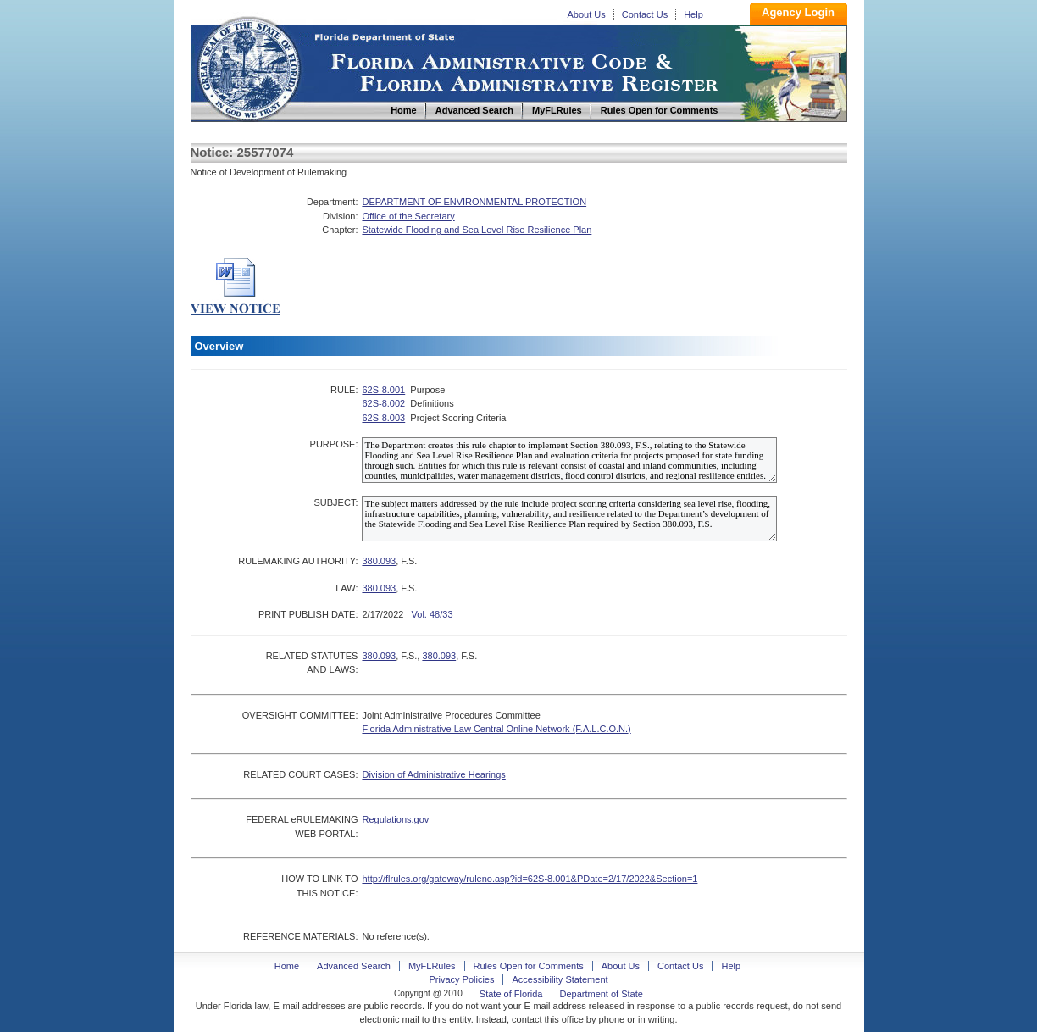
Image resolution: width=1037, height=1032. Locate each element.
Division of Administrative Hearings (433, 774)
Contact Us (645, 14)
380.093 (379, 561)
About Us (587, 14)
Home (248, 66)
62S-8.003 (383, 418)
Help (693, 14)
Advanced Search (354, 966)
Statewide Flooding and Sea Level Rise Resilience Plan (476, 230)
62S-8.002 (383, 403)
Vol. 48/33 (432, 614)
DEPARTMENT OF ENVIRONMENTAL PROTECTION (474, 202)
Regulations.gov (395, 819)
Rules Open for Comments (529, 966)
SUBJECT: (335, 502)
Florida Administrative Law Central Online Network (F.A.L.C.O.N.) (496, 729)
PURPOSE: (334, 444)
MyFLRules (432, 966)
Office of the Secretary (408, 216)
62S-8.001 (383, 390)
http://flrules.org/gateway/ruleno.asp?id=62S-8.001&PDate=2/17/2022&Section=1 (529, 879)
